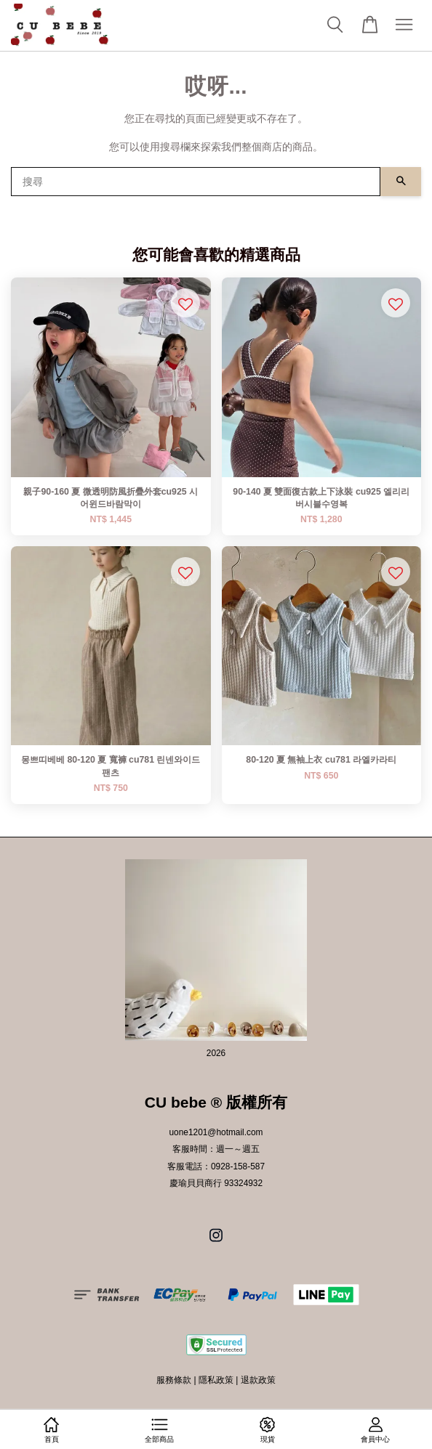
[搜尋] (195, 181)
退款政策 (258, 1380)
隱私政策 (216, 1380)
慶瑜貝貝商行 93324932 (216, 1183)
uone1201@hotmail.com (216, 1132)
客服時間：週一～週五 (216, 1149)
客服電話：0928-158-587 (216, 1166)
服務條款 (173, 1380)
